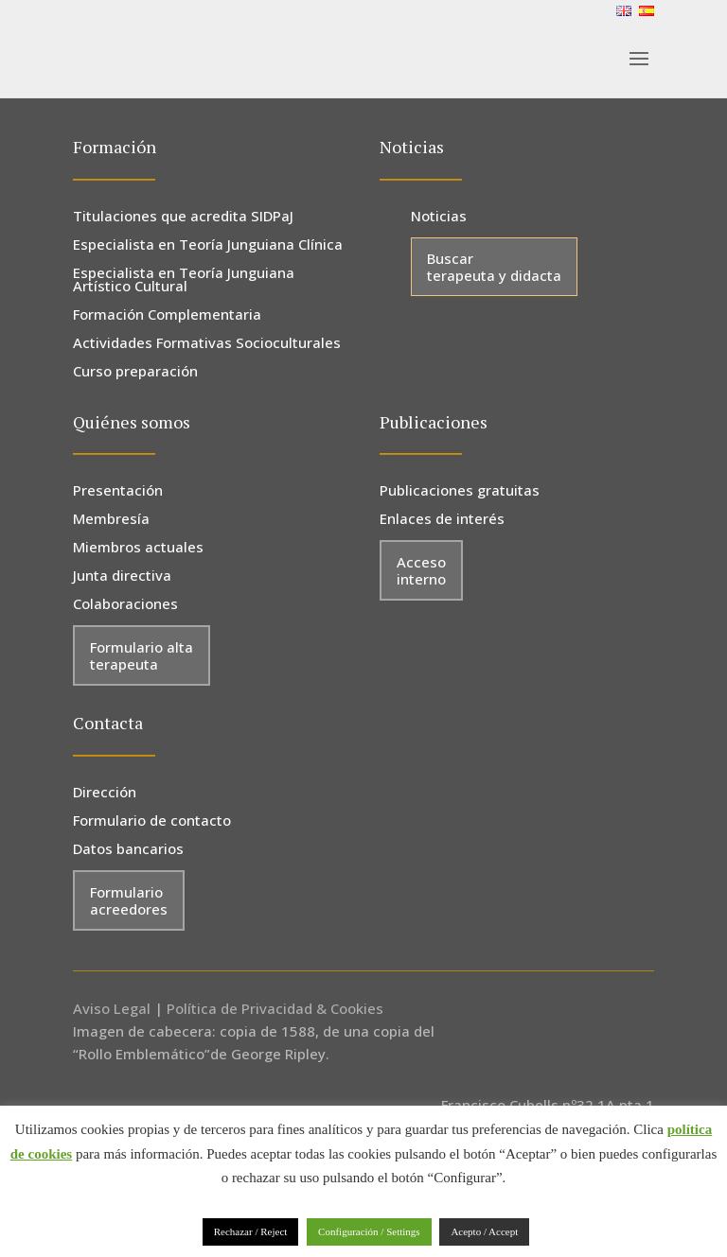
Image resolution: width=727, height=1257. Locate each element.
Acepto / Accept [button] (484, 1231)
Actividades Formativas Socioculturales (207, 344)
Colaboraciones (125, 605)
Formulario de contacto (152, 821)
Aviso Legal (112, 1008)
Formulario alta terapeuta (141, 655)
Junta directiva (122, 576)
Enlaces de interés (442, 520)
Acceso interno (421, 570)
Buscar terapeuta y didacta (494, 267)
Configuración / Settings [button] (369, 1231)
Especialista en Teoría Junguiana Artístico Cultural (183, 280)
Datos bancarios (128, 850)
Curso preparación (135, 372)
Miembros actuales (138, 548)
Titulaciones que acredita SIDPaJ (183, 217)
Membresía (111, 520)
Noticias (439, 217)
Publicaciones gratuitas (460, 491)
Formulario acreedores (129, 900)
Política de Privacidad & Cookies (275, 1008)
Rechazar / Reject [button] (251, 1231)
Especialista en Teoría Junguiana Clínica (208, 245)
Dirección (104, 793)
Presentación (118, 491)
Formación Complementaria (167, 315)
